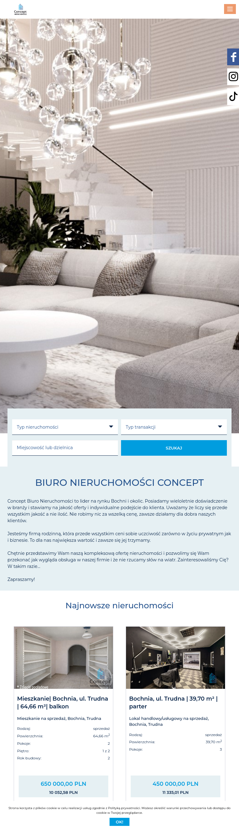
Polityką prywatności (124, 808)
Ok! (119, 821)
